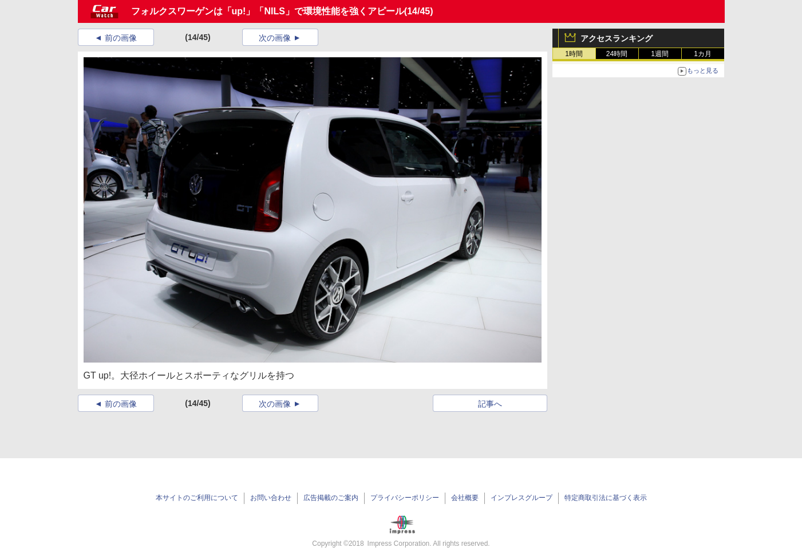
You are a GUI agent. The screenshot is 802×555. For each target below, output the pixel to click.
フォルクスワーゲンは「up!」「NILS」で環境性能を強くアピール (267, 11)
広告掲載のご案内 (330, 498)
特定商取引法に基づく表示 (605, 498)
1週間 (660, 54)
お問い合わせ (270, 498)
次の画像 (275, 37)
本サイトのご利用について (197, 498)
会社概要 (465, 498)
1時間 (574, 54)
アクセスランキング (616, 38)
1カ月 (703, 54)
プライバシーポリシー (404, 498)
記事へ (490, 403)
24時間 (616, 54)
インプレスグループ (521, 498)
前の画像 (121, 37)
